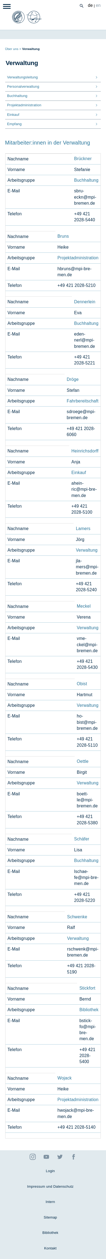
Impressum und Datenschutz (50, 1186)
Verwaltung (87, 550)
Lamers (83, 528)
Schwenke (77, 916)
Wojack (64, 1078)
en (98, 5)
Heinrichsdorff (84, 451)
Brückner (83, 158)
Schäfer (81, 839)
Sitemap (50, 1217)
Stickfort (87, 988)
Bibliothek (88, 1009)
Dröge (73, 379)
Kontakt (50, 1248)
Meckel (84, 606)
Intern (50, 1202)
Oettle (83, 761)
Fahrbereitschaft (83, 401)
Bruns (63, 236)
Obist (82, 683)
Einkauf (78, 472)
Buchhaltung (86, 180)
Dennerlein (84, 301)
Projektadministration (78, 257)
